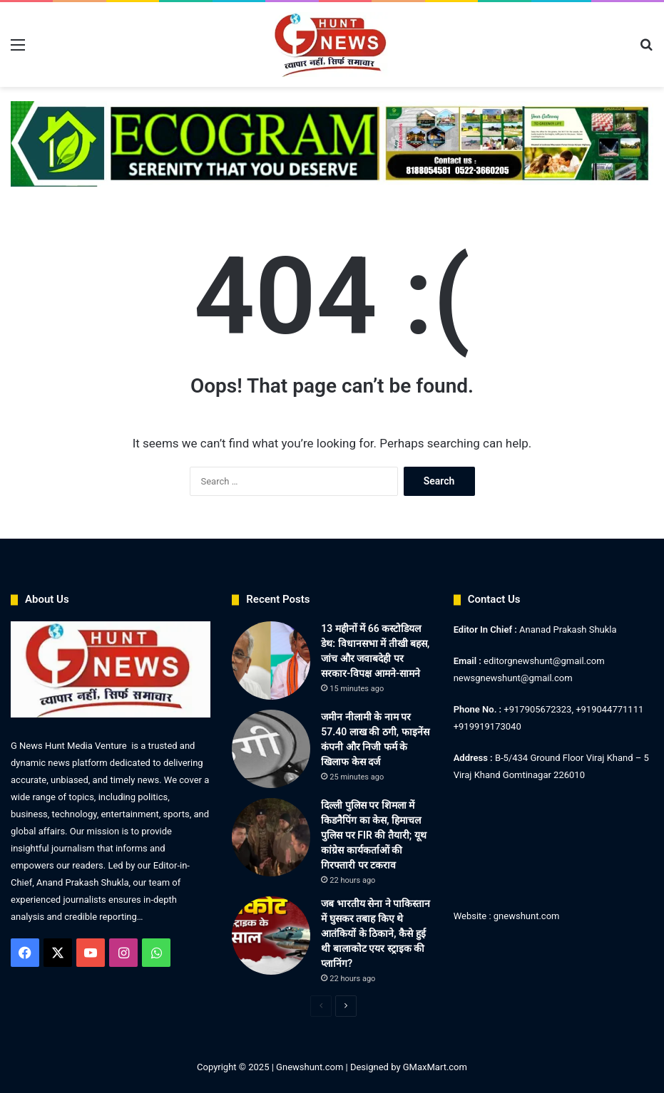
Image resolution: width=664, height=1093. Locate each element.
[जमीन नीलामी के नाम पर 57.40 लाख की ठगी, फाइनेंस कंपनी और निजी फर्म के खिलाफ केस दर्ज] (271, 749)
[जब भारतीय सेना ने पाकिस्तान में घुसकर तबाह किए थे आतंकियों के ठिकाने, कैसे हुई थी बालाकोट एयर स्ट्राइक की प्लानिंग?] (271, 935)
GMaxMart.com (435, 1067)
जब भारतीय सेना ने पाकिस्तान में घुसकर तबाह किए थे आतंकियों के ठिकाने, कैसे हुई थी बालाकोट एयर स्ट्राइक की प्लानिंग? (375, 933)
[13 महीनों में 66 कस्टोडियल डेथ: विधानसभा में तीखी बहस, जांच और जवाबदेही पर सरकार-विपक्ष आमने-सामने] (271, 660)
